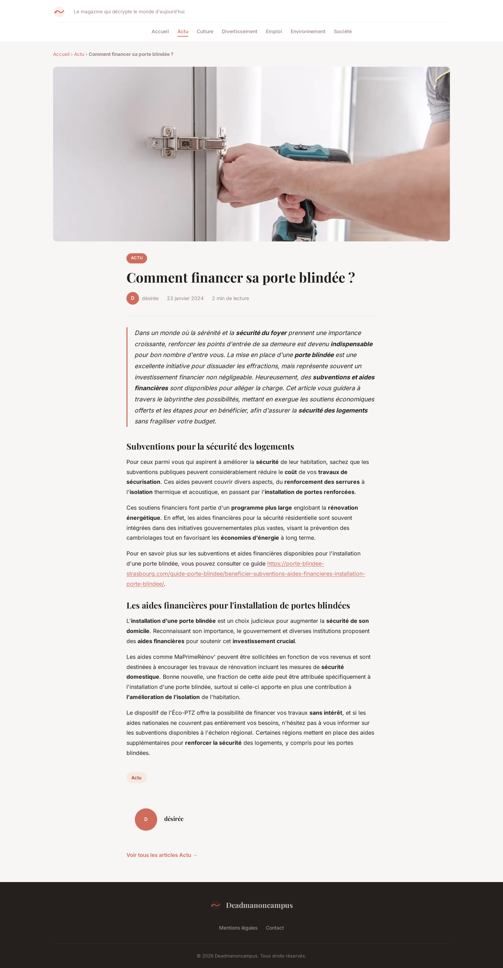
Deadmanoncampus (251, 905)
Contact (275, 928)
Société (343, 31)
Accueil (160, 31)
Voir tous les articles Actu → (162, 855)
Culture (205, 31)
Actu (182, 31)
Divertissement (239, 31)
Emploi (274, 31)
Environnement (308, 31)
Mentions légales (238, 928)
